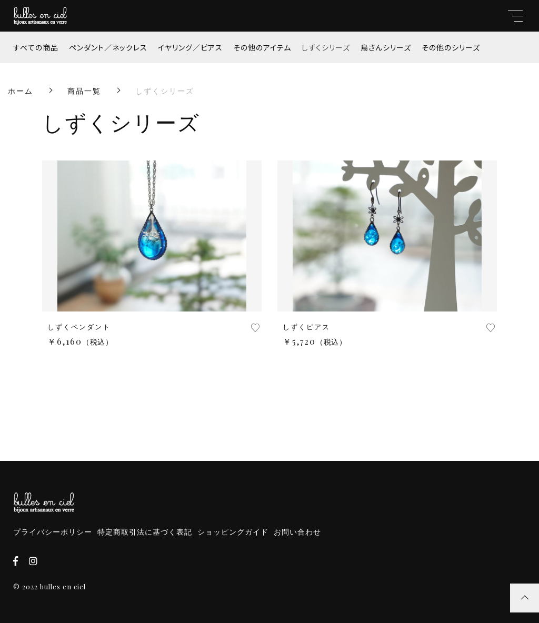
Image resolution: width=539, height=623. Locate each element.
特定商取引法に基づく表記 (144, 532)
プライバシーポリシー (52, 532)
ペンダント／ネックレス (108, 47)
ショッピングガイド (232, 532)
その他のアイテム (262, 47)
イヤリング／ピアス (190, 47)
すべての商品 (35, 47)
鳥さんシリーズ (386, 47)
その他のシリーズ (451, 47)
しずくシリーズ (326, 47)
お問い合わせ (297, 532)
